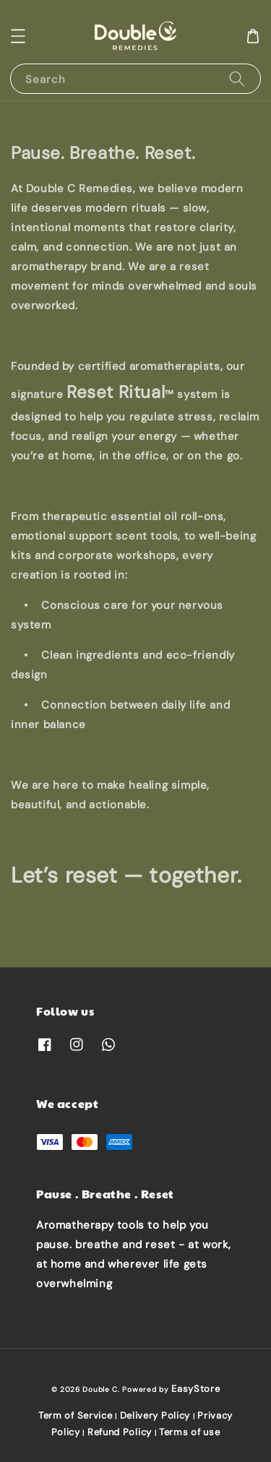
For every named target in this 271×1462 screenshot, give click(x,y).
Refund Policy (119, 1432)
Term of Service (75, 1415)
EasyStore (195, 1389)
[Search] (237, 78)
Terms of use (189, 1432)
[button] (18, 36)
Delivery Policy (155, 1415)
